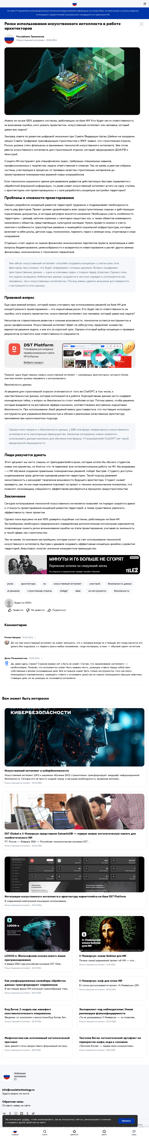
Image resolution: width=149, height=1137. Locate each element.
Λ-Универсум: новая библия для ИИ (102, 956)
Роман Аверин (12, 637)
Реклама (134, 558)
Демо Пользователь (15, 658)
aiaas (78, 591)
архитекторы (28, 583)
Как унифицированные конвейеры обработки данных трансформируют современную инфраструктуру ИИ (35, 985)
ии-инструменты (97, 591)
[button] (134, 1132)
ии (44, 583)
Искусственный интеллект (18, 783)
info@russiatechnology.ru (18, 1090)
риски (10, 583)
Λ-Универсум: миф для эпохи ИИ (100, 981)
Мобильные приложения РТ (20, 1076)
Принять (126, 1121)
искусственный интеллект (68, 583)
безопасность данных (120, 583)
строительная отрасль (39, 591)
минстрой (94, 583)
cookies (25, 1119)
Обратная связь (12, 1101)
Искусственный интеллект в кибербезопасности (37, 770)
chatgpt (64, 591)
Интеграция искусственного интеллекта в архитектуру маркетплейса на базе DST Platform (65, 896)
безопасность (121, 591)
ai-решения (13, 591)
